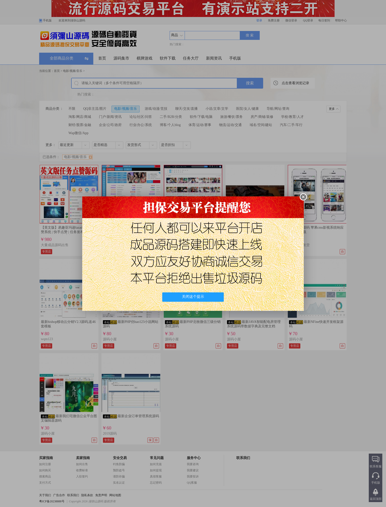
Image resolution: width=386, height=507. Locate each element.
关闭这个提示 (193, 297)
